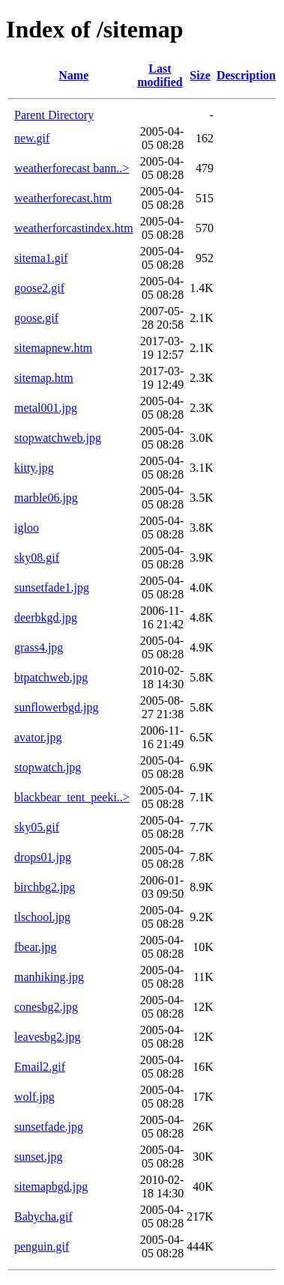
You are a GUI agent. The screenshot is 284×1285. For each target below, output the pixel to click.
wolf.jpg (34, 1096)
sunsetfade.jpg (48, 1126)
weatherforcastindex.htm (73, 228)
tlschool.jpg (42, 917)
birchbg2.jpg (44, 887)
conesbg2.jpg (46, 1006)
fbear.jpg (35, 947)
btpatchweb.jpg (51, 677)
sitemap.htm (43, 377)
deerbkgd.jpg (45, 617)
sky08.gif (36, 557)
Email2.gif (39, 1066)
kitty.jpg (34, 467)
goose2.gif (39, 288)
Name (73, 75)
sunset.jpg (38, 1156)
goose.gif (36, 318)
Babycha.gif (43, 1216)
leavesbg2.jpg (47, 1036)
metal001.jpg (45, 407)
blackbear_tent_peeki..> (72, 797)
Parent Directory (54, 115)
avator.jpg (38, 737)
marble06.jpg (46, 497)
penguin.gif (41, 1246)
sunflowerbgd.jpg (56, 707)
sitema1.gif (41, 258)
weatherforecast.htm (63, 198)
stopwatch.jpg (47, 767)
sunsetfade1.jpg (51, 587)
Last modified (159, 75)
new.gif (31, 138)
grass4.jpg (38, 647)
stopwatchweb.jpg (57, 437)
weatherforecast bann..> (71, 168)
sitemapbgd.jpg (51, 1186)
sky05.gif (36, 827)
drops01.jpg (42, 857)
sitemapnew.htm (53, 347)
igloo (26, 527)
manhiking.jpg (49, 976)
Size (200, 75)
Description (246, 75)
